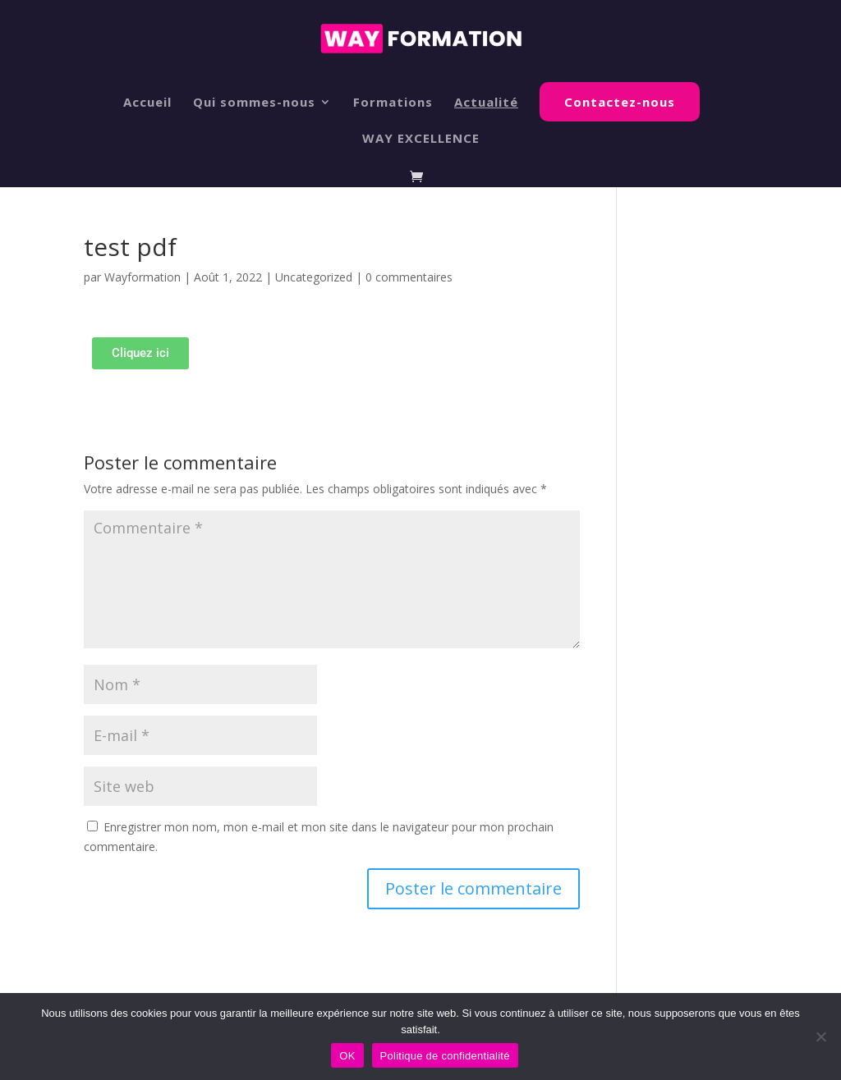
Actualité (486, 103)
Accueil (147, 103)
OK (347, 1056)
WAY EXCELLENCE (421, 139)
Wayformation (142, 277)
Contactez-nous (619, 102)
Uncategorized (313, 277)
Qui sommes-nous (254, 103)
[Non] (820, 1036)
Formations (393, 103)
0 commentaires (409, 277)
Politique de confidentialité (445, 1056)
